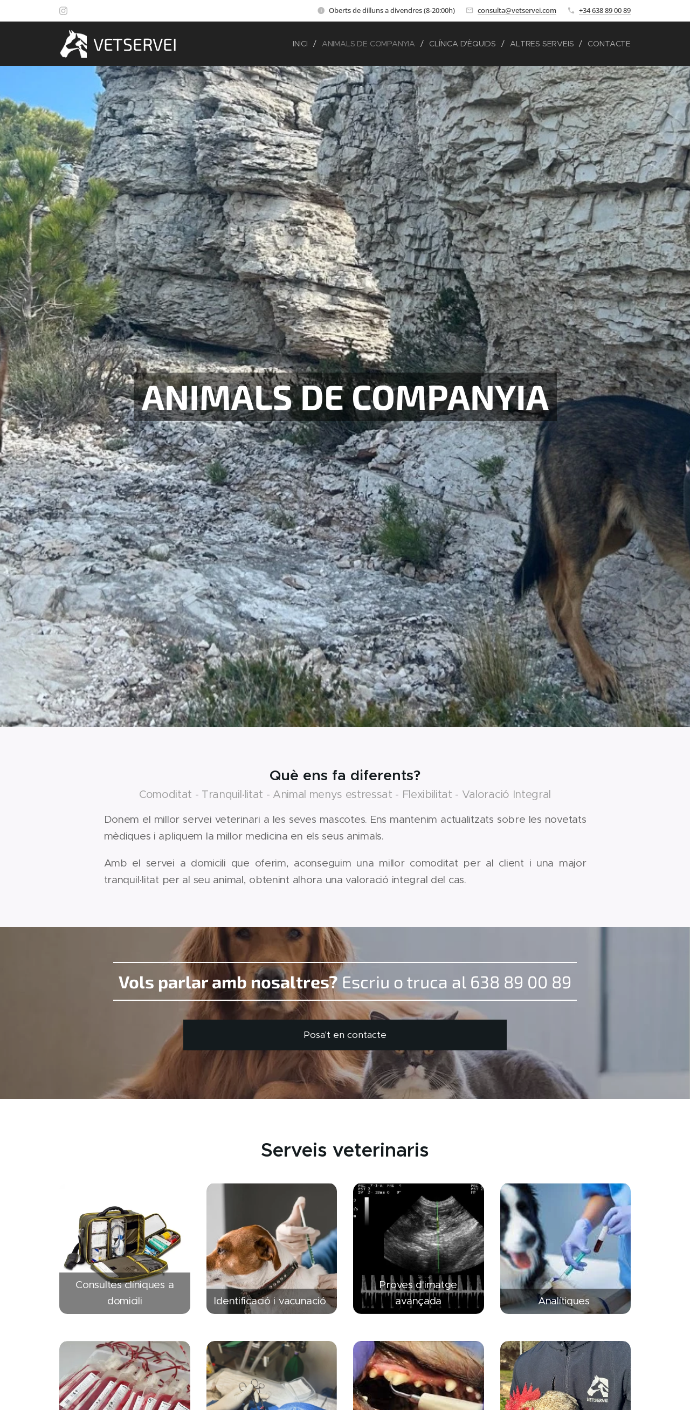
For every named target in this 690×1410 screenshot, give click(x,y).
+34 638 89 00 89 (605, 10)
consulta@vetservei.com (517, 10)
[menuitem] (300, 43)
